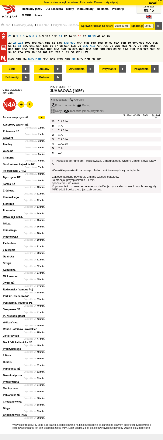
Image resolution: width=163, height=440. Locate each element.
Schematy (12, 77)
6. (63, 52)
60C (148, 42)
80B (152, 45)
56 (106, 42)
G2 (78, 52)
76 (130, 45)
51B (47, 42)
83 (37, 49)
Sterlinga (8, 203)
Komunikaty (85, 8)
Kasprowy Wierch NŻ (15, 124)
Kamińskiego (11, 197)
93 (158, 49)
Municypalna (10, 388)
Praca (38, 15)
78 (139, 45)
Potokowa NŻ (11, 131)
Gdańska (8, 256)
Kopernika (9, 269)
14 (70, 36)
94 (9, 52)
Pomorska (9, 210)
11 (60, 36)
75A (117, 45)
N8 (93, 58)
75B (124, 45)
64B (32, 45)
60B (142, 42)
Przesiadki (59, 99)
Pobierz (44, 77)
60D (155, 42)
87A (74, 49)
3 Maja (7, 355)
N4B (53, 58)
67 (56, 45)
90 (119, 49)
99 (33, 52)
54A (79, 42)
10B (54, 36)
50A (27, 42)
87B (81, 49)
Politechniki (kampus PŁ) (18, 302)
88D (109, 49)
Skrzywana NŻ (11, 309)
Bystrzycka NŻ (12, 177)
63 (19, 45)
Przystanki (109, 68)
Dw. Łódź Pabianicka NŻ (17, 342)
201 (51, 52)
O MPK (26, 15)
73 (111, 45)
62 (14, 45)
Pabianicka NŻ (11, 368)
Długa (6, 408)
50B (34, 42)
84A (42, 49)
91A (125, 49)
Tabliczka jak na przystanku (84, 111)
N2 (25, 58)
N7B (87, 58)
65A (38, 45)
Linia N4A (43, 25)
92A (146, 49)
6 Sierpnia (9, 250)
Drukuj (83, 105)
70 (79, 45)
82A (24, 49)
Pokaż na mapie (63, 105)
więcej (153, 2)
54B (86, 42)
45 (108, 36)
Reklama (103, 8)
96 (14, 52)
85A (56, 49)
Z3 (10, 42)
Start (5, 25)
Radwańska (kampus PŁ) (18, 289)
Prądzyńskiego (12, 348)
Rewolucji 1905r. (13, 217)
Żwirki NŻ (8, 282)
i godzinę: (137, 25)
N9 (99, 58)
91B (132, 49)
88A (88, 49)
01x (60, 152)
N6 (74, 58)
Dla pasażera (54, 8)
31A (65, 121)
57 (110, 42)
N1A (11, 58)
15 (74, 36)
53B (66, 42)
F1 (67, 52)
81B (17, 49)
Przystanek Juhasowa (67, 25)
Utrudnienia (76, 68)
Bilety (70, 8)
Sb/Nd (156, 115)
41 (98, 36)
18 (89, 36)
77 (134, 45)
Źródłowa (8, 190)
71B (92, 45)
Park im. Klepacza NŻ (16, 296)
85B (63, 49)
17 (84, 36)
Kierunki (76, 99)
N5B (67, 58)
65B (45, 45)
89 (115, 49)
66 (51, 45)
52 (53, 42)
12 (65, 36)
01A (60, 121)
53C (73, 42)
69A (66, 45)
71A (85, 45)
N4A (45, 58)
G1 (72, 52)
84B (49, 49)
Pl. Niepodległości (14, 315)
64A (25, 45)
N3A (31, 58)
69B (73, 45)
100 (38, 52)
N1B (18, 58)
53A (59, 42)
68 (61, 45)
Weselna (8, 151)
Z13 (20, 42)
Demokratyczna (12, 375)
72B (105, 45)
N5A (60, 58)
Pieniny (7, 144)
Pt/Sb (145, 115)
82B (31, 49)
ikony (56, 111)
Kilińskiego (10, 230)
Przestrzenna (11, 381)
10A (48, 36)
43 (103, 36)
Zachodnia (9, 243)
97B (27, 52)
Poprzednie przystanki (15, 117)
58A (116, 42)
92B (152, 49)
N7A (80, 58)
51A (41, 42)
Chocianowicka (12, 401)
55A (93, 42)
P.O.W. (7, 223)
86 (69, 49)
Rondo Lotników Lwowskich (20, 329)
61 (9, 45)
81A (10, 49)
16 (79, 36)
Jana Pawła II (11, 335)
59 (129, 42)
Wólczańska (10, 322)
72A (98, 45)
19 (94, 36)
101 (45, 52)
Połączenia (141, 68)
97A (20, 52)
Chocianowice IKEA (15, 414)
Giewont (8, 137)
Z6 (15, 42)
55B (100, 42)
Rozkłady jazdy (23, 25)
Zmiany (44, 68)
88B (95, 49)
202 (57, 52)
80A (145, 45)
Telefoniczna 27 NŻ (14, 170)
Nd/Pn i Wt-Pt (131, 115)
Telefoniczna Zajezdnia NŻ (19, 164)
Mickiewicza (10, 276)
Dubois (7, 362)
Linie (12, 68)
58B (123, 42)
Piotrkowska (10, 236)
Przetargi (118, 8)
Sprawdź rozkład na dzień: (97, 25)
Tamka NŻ (9, 184)
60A (135, 42)
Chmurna (8, 157)
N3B (38, 58)
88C (102, 49)
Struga (7, 263)
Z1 (10, 36)
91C (139, 49)
